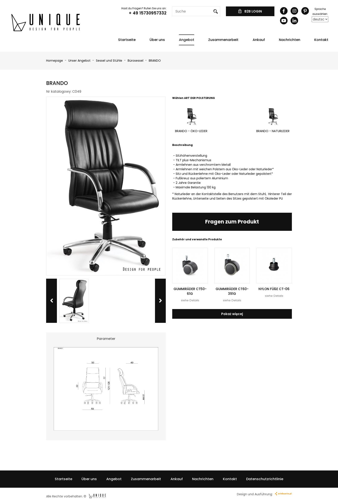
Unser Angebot (79, 60)
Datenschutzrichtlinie (264, 478)
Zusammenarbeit (223, 39)
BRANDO (155, 60)
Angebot (186, 39)
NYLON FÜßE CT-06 (273, 289)
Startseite (127, 39)
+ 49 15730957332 (147, 13)
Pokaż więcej (232, 314)
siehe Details (190, 300)
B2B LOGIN (250, 11)
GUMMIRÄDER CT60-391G (232, 291)
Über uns (157, 39)
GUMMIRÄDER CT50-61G (190, 291)
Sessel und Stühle (109, 60)
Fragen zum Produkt (232, 221)
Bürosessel (136, 60)
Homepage (54, 60)
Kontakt (321, 39)
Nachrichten (289, 39)
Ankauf (259, 39)
